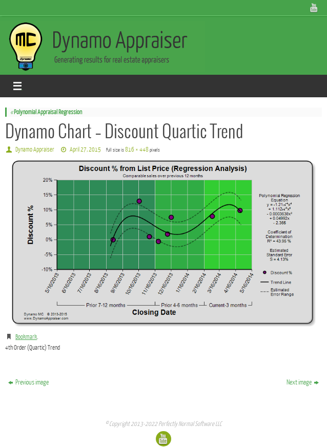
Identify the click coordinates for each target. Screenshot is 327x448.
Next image (303, 382)
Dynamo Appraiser (34, 149)
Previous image (28, 382)
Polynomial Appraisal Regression (46, 112)
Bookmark (26, 336)
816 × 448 (137, 149)
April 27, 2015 (85, 149)
